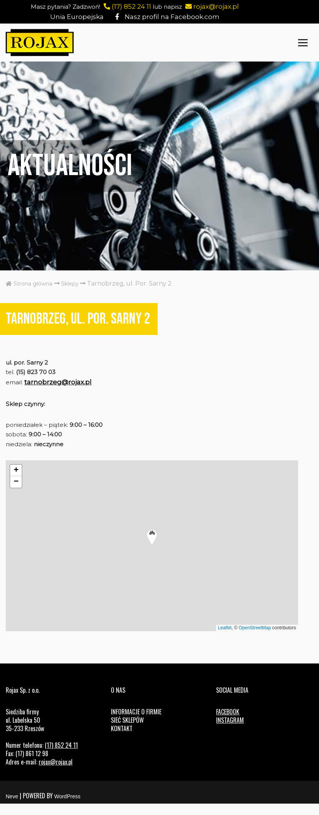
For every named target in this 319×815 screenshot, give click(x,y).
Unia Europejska (80, 17)
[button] (152, 548)
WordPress (67, 808)
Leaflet (225, 637)
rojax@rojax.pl (221, 6)
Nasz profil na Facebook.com (165, 17)
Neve (12, 808)
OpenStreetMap (255, 637)
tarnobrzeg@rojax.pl (60, 386)
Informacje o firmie (136, 723)
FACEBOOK (227, 723)
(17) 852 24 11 (132, 6)
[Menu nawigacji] (302, 42)
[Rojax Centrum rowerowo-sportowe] (40, 42)
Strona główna (32, 283)
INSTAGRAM (230, 731)
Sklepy (78, 283)
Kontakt (122, 739)
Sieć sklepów (127, 731)
